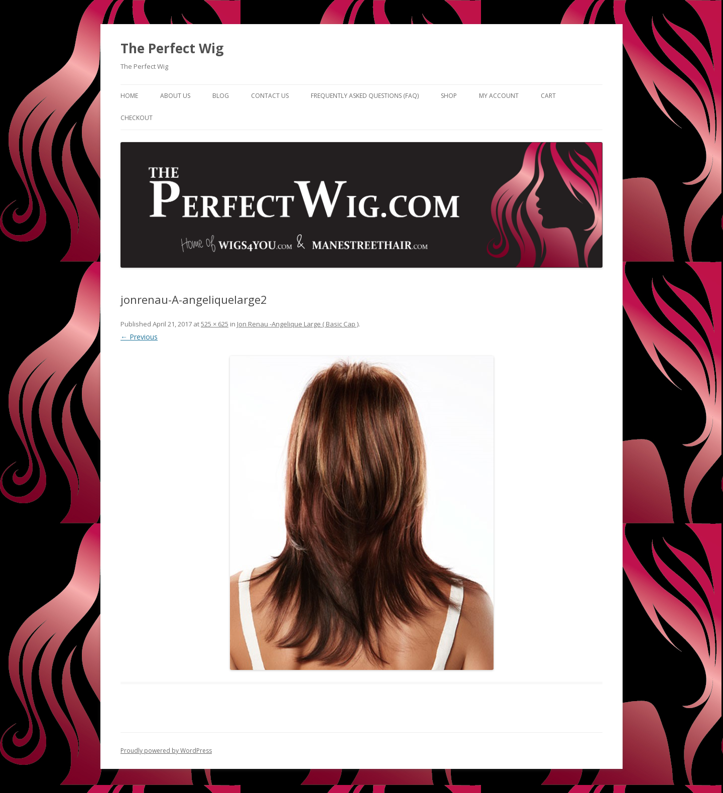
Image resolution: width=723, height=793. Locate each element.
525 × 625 (214, 323)
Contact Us (270, 95)
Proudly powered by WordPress (166, 750)
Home (129, 95)
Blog (220, 95)
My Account (499, 95)
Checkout (136, 118)
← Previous (139, 337)
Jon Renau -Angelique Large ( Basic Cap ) (297, 323)
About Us (175, 95)
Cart (548, 95)
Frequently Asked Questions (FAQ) (365, 95)
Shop (449, 95)
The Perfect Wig (171, 48)
